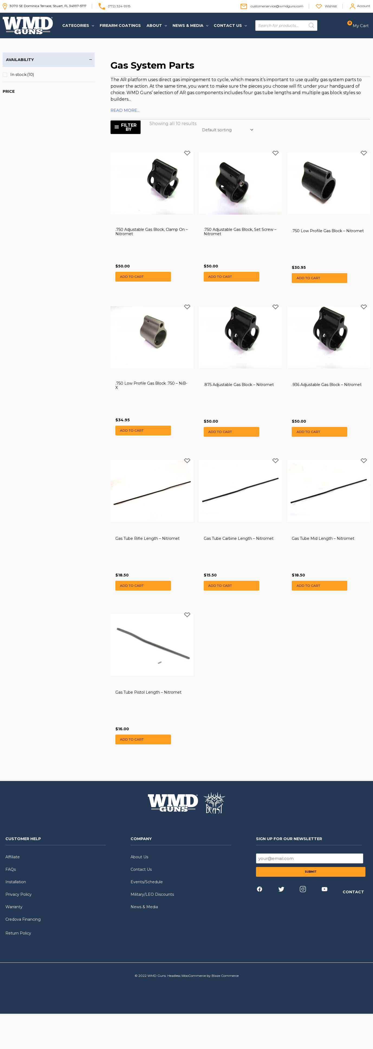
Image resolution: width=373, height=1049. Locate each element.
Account (363, 6)
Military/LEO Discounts (152, 929)
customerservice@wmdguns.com (277, 6)
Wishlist (331, 6)
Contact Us (141, 904)
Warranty (13, 942)
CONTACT (353, 927)
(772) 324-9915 (119, 6)
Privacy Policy (18, 929)
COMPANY (141, 873)
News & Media (144, 942)
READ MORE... (125, 110)
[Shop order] (227, 130)
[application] (90, 25)
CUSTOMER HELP (23, 873)
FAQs (10, 904)
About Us (139, 892)
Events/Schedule (147, 917)
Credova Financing (23, 954)
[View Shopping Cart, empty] (359, 26)
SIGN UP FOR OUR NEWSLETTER (289, 873)
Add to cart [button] (132, 284)
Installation (15, 917)
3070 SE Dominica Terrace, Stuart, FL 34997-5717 (44, 6)
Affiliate (12, 892)
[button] (77, 25)
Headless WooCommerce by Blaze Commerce (203, 1011)
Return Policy (18, 968)
